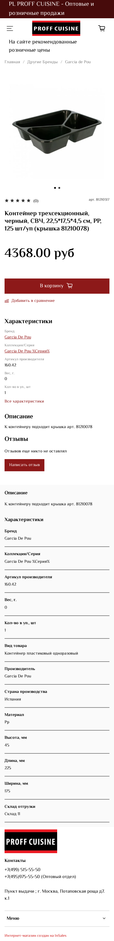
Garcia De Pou (18, 337)
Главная (12, 62)
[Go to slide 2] (59, 188)
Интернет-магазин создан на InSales (36, 936)
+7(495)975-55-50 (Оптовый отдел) (40, 876)
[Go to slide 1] (55, 188)
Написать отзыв (24, 465)
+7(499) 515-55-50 (22, 870)
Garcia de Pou (78, 62)
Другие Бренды (42, 62)
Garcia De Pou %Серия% (27, 351)
